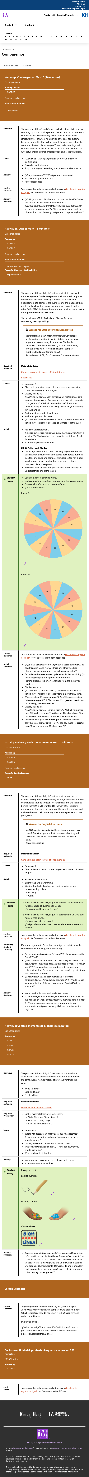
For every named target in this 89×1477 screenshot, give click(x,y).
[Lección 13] (55, 36)
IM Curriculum (78, 1)
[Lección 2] (9, 36)
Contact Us (80, 6)
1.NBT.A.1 (11, 1040)
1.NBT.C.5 (11, 92)
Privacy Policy (33, 1442)
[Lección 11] (45, 36)
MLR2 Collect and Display (18, 266)
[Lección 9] (36, 36)
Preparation (11, 65)
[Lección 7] (28, 36)
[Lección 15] (65, 36)
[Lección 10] (40, 36)
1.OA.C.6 (10, 1054)
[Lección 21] (16, 39)
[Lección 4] (17, 36)
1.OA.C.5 (10, 1050)
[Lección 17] (75, 36)
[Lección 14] (60, 36)
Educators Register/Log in (73, 8)
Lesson (27, 65)
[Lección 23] (26, 39)
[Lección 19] (6, 39)
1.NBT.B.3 (11, 248)
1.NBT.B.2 (11, 243)
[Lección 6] (25, 36)
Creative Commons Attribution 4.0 (67, 1448)
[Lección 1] (5, 36)
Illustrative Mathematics (22, 1448)
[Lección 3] (13, 36)
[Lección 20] (11, 39)
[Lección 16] (70, 36)
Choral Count (13, 110)
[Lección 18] (80, 36)
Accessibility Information (51, 1442)
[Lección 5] (21, 36)
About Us (81, 4)
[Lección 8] (32, 36)
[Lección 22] (21, 39)
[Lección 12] (50, 36)
